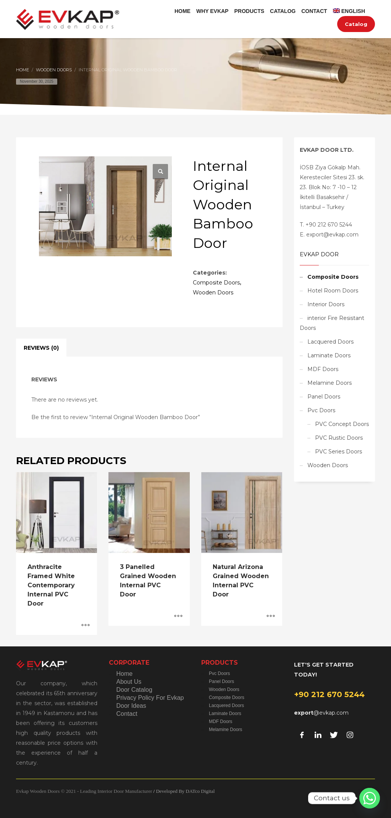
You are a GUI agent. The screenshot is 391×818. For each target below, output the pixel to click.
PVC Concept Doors (342, 424)
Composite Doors (216, 282)
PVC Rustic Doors (339, 437)
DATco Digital (200, 791)
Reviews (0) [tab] (41, 347)
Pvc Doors (321, 410)
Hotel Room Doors (332, 290)
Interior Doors (325, 304)
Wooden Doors (213, 292)
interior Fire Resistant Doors (332, 323)
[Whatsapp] (369, 798)
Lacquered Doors (330, 341)
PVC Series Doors (338, 451)
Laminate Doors (329, 355)
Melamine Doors (329, 382)
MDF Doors (322, 369)
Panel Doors (323, 396)
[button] (160, 171)
